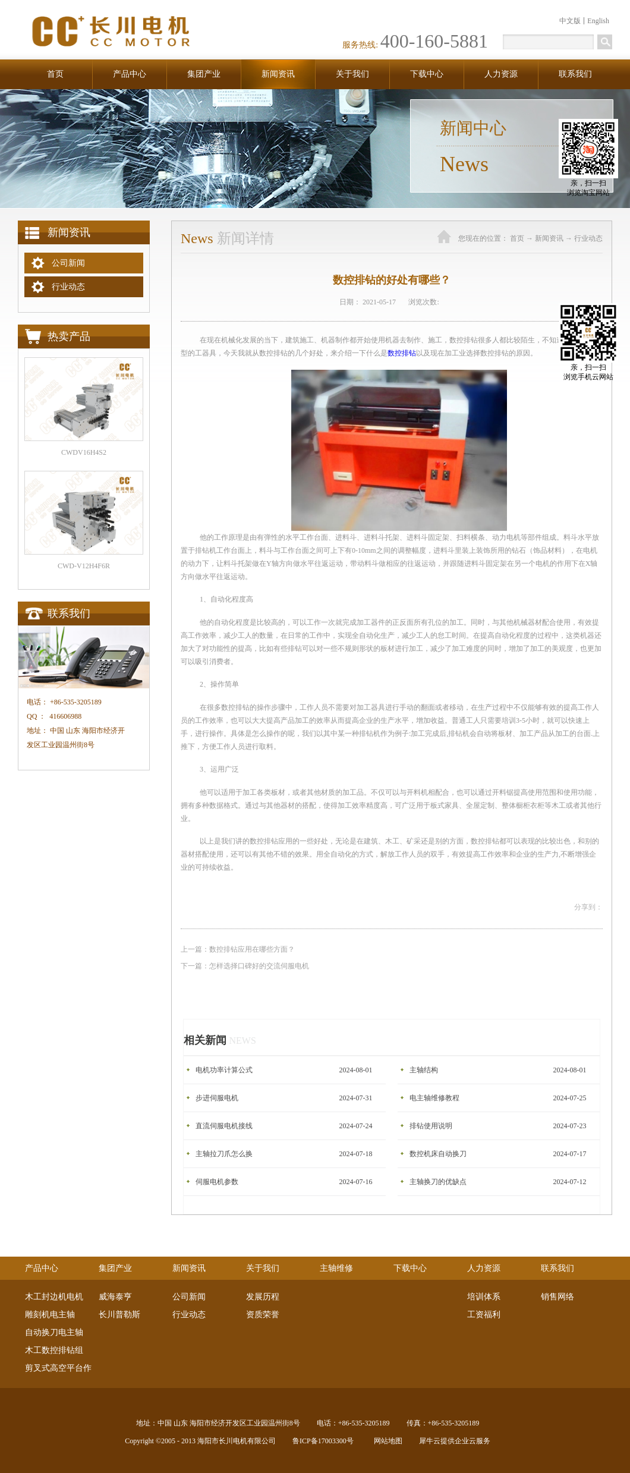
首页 (55, 74)
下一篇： (245, 966)
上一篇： (238, 949)
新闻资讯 (549, 238)
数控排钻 (402, 353)
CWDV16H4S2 (83, 452)
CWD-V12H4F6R (84, 566)
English (598, 21)
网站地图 (386, 1441)
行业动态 (588, 238)
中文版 (570, 21)
